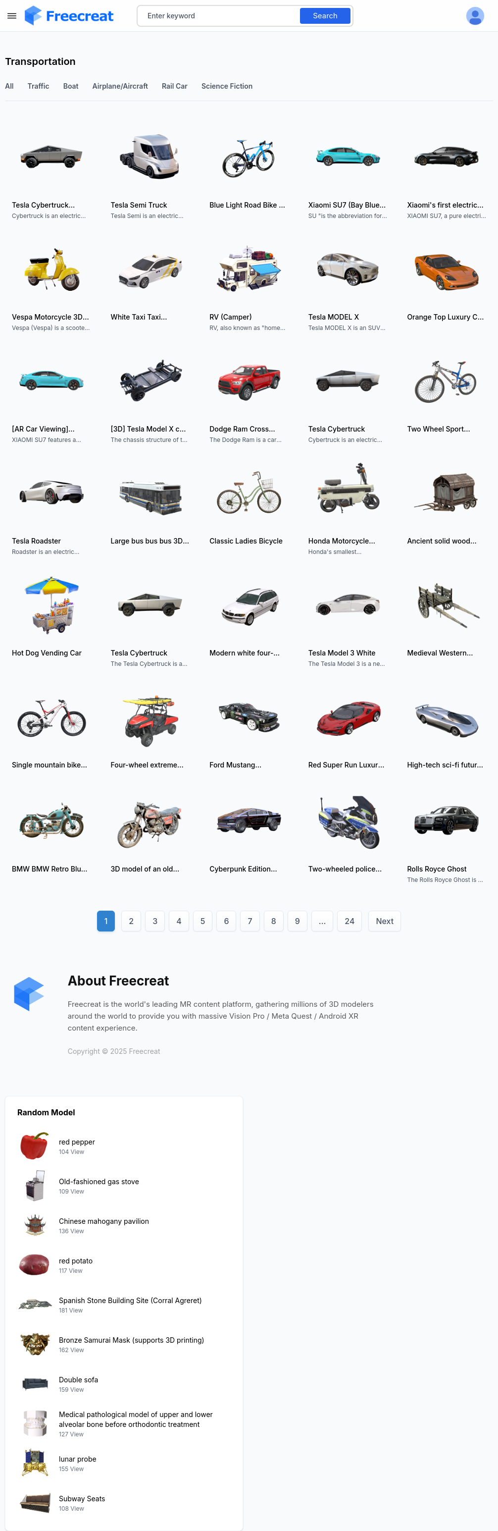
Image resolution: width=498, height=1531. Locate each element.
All (9, 86)
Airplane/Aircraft (120, 86)
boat (71, 86)
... (322, 921)
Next (385, 921)
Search (325, 15)
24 (349, 921)
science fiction (226, 86)
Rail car (175, 86)
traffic (39, 86)
